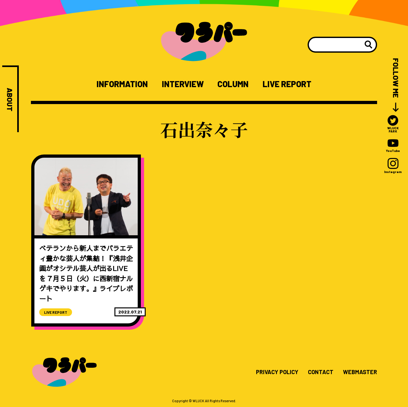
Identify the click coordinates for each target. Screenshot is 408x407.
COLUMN (233, 84)
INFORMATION (122, 84)
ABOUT (9, 99)
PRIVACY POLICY (277, 372)
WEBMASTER (360, 372)
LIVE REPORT (287, 84)
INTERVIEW (183, 84)
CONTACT (320, 372)
